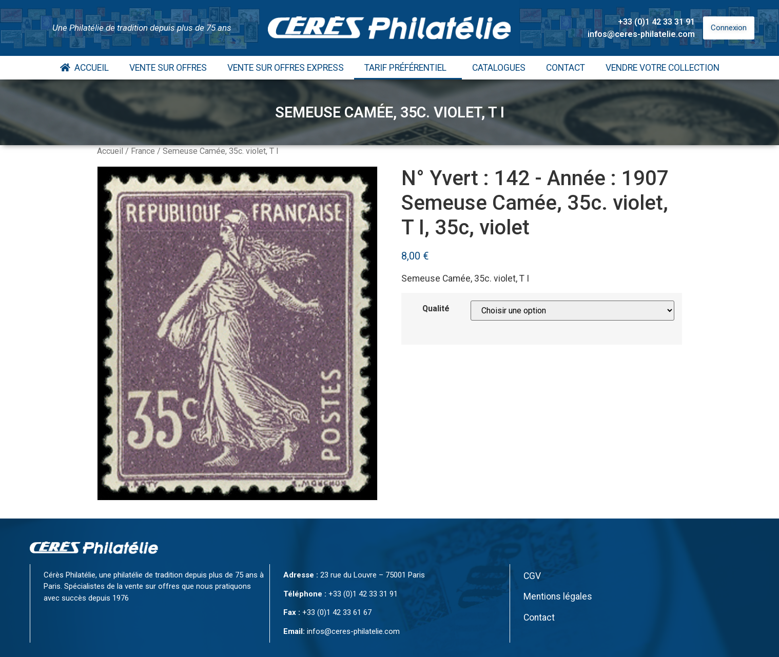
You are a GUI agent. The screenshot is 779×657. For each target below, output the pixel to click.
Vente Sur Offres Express (285, 68)
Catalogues (498, 68)
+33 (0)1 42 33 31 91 (656, 22)
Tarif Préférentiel (408, 68)
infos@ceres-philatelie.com (641, 34)
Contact (565, 68)
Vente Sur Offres (168, 68)
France (143, 151)
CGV (532, 576)
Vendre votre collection (662, 68)
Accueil (84, 68)
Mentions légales (557, 596)
